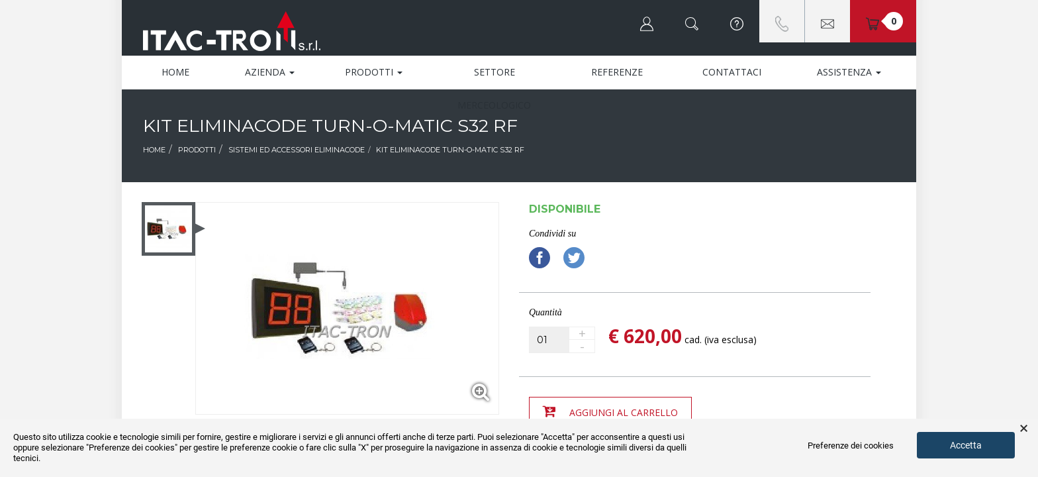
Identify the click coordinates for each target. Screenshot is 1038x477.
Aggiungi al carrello (610, 411)
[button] (646, 21)
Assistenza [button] (849, 72)
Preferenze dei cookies (851, 445)
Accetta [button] (966, 445)
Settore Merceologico (494, 77)
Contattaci (731, 72)
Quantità (545, 312)
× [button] (1023, 428)
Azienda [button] (270, 72)
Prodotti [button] (373, 72)
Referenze (617, 72)
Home (175, 72)
